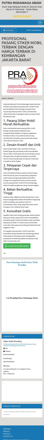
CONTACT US (8, 436)
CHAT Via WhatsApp (34, 30)
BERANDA (7, 429)
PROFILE (6, 431)
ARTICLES (6, 434)
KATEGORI (8, 30)
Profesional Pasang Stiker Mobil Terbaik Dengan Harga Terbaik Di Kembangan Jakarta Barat (19, 344)
